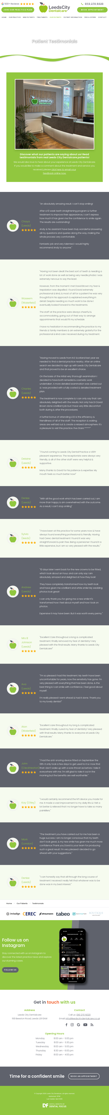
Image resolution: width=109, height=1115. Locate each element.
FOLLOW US (10, 970)
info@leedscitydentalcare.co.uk (83, 1018)
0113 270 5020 (94, 3)
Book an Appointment (84, 1076)
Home (4, 17)
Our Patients (55, 17)
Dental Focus (57, 1106)
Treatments (42, 17)
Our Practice (15, 17)
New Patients (28, 17)
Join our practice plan (17, 9)
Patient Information (73, 17)
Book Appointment (92, 9)
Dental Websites (55, 1104)
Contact (102, 17)
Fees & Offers (90, 17)
